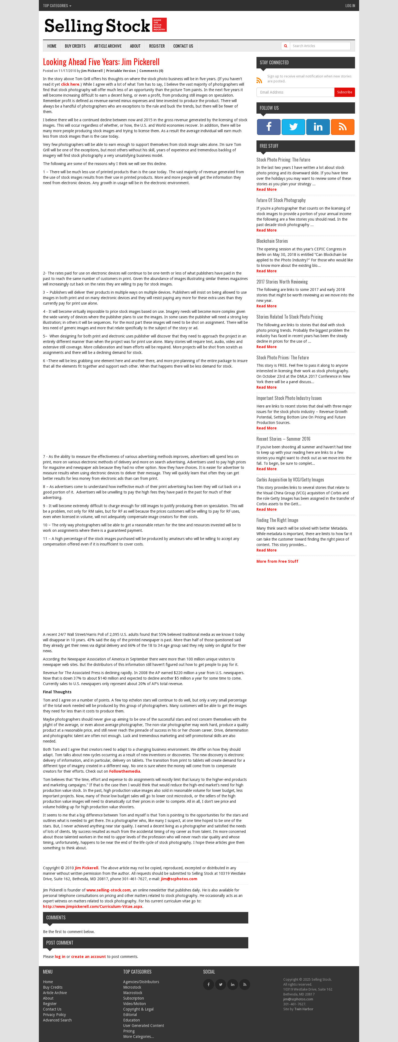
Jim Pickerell (92, 71)
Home (51, 46)
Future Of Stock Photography (280, 200)
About (135, 46)
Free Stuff (269, 146)
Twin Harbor (303, 1009)
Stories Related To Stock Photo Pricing (289, 316)
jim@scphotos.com (179, 879)
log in (60, 956)
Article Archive (108, 46)
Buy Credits (75, 46)
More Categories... (138, 1036)
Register (157, 46)
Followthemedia (124, 771)
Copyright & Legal (138, 1009)
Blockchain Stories (272, 241)
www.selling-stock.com (108, 890)
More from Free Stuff (277, 561)
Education (131, 1020)
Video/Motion (134, 1003)
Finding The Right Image (277, 520)
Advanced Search (57, 1020)
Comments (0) (151, 71)
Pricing (129, 1031)
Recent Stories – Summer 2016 (283, 438)
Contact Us (183, 46)
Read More (266, 189)
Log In (350, 5)
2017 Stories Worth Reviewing (282, 281)
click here (70, 84)
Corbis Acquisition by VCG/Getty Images (290, 479)
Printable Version (121, 71)
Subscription (133, 998)
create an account (88, 956)
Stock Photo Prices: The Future (282, 357)
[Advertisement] (145, 229)
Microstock (132, 987)
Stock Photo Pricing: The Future (283, 159)
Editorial (130, 1014)
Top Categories (57, 5)
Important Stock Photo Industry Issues (289, 398)
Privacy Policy (54, 1014)
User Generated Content (143, 1025)
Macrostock (132, 993)
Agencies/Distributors (141, 982)
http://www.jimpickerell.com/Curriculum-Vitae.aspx (92, 906)
